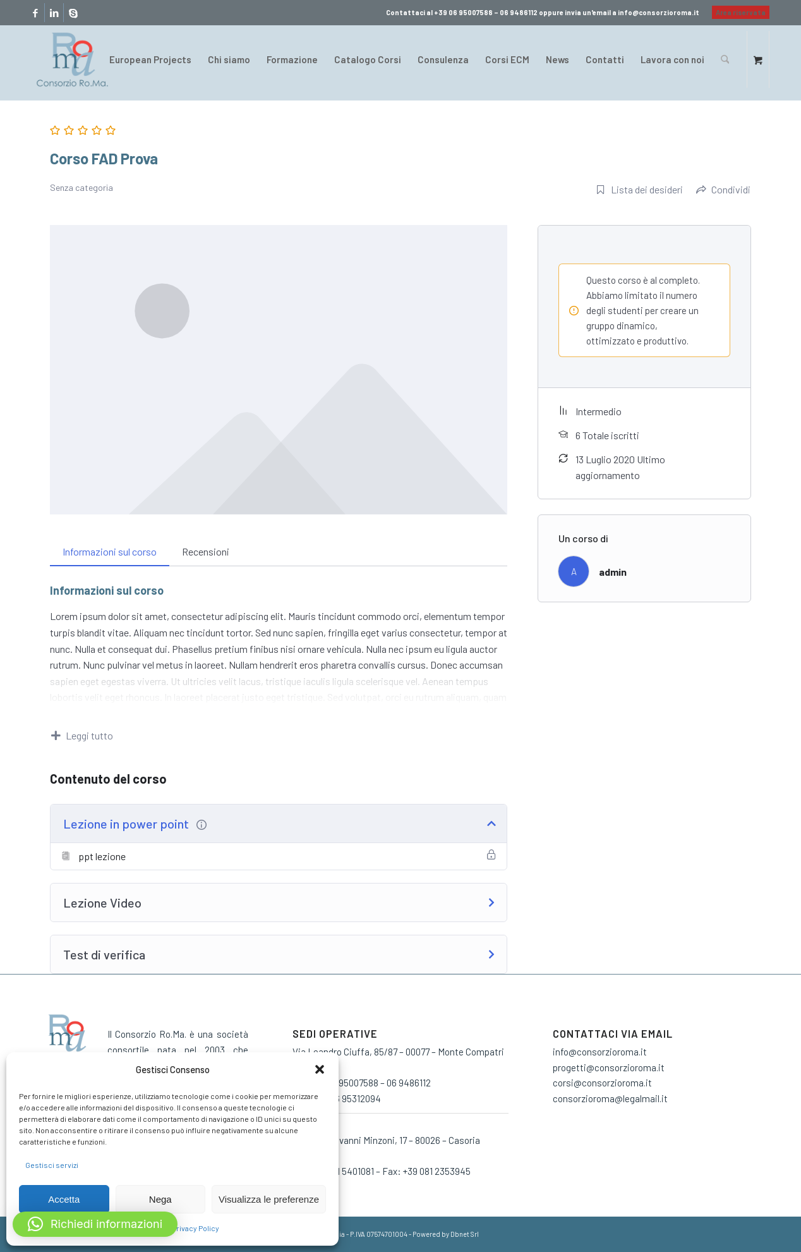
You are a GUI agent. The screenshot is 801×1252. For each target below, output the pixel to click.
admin (613, 572)
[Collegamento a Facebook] (35, 12)
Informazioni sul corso (110, 551)
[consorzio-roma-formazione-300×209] (72, 59)
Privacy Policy (195, 1228)
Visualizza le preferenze (269, 1199)
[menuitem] (737, 12)
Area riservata (741, 12)
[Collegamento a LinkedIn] (54, 12)
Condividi (723, 189)
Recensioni (205, 551)
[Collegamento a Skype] (73, 12)
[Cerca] (725, 59)
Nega (160, 1199)
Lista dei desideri (639, 189)
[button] (319, 1069)
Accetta (64, 1199)
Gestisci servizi (51, 1164)
